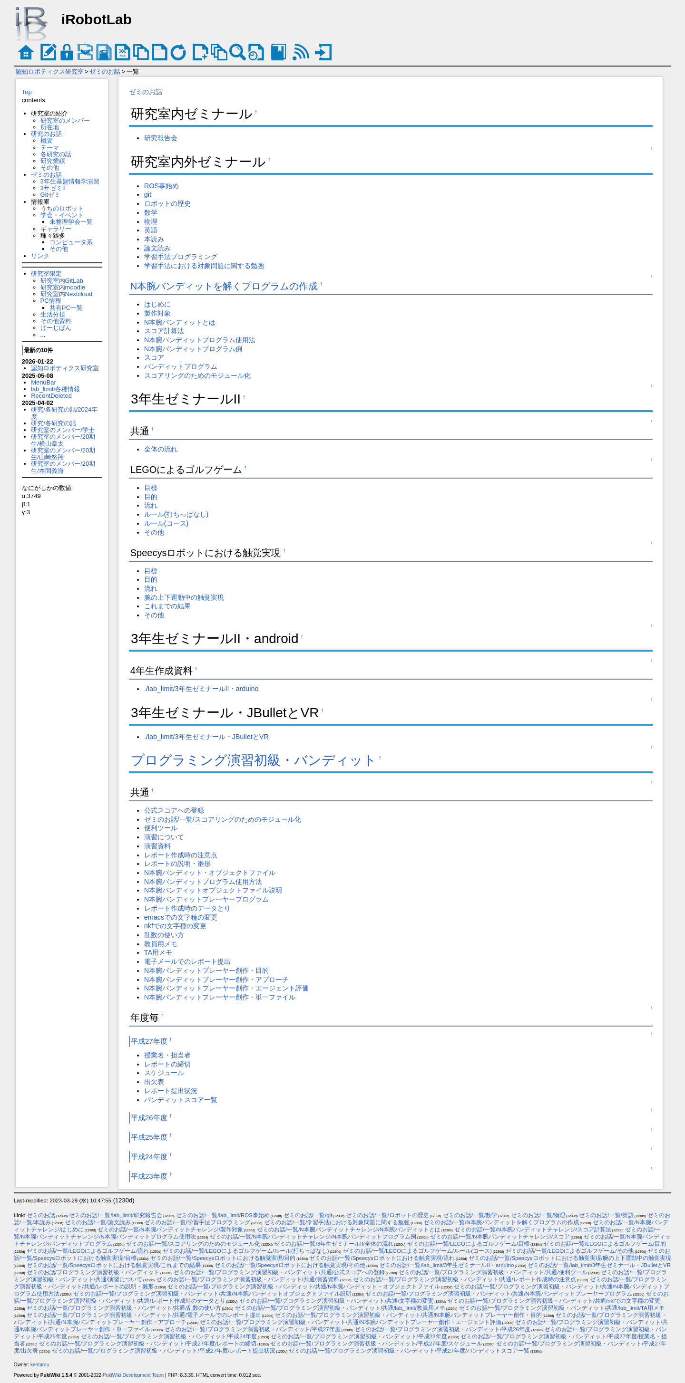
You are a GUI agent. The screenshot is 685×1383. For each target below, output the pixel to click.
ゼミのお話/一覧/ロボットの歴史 (387, 1215)
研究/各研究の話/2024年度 (64, 413)
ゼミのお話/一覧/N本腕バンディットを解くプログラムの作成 (501, 1222)
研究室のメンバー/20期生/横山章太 (63, 440)
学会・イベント (62, 215)
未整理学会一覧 (71, 221)
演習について (164, 837)
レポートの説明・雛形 (177, 863)
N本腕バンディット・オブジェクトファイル (209, 872)
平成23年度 (149, 1176)
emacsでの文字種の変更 (180, 917)
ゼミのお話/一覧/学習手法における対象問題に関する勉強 (337, 1222)
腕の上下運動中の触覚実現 (184, 597)
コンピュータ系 (71, 242)
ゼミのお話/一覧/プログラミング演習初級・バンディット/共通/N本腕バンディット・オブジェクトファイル (303, 1286)
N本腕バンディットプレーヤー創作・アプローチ (216, 979)
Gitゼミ (50, 194)
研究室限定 (46, 273)
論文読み (157, 248)
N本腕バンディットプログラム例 (193, 349)
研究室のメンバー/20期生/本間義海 (63, 467)
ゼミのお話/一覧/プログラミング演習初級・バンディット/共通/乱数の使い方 (124, 1308)
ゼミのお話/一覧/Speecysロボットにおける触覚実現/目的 (223, 1258)
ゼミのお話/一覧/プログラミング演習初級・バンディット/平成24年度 (169, 1336)
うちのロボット (62, 208)
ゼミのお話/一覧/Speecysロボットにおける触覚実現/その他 (290, 1265)
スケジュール (164, 1072)
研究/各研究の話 (53, 423)
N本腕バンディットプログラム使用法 (199, 340)
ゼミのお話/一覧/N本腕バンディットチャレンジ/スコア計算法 (532, 1229)
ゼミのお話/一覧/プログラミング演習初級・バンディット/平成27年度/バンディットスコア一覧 (409, 1351)
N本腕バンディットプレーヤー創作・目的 (206, 970)
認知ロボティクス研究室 (50, 71)
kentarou (39, 1364)
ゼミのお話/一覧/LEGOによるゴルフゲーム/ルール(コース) (417, 1251)
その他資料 (55, 321)
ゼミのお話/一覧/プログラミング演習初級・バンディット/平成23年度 (359, 1336)
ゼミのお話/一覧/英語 (606, 1215)
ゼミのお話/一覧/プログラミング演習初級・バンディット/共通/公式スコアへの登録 (279, 1272)
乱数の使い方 (164, 935)
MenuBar (43, 382)
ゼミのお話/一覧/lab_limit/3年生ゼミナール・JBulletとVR (599, 1265)
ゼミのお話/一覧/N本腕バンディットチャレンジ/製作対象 (170, 1229)
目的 (150, 496)
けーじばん (55, 327)
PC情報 (50, 300)
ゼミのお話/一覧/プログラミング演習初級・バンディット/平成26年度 (442, 1329)
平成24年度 (149, 1156)
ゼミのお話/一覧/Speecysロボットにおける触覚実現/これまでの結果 (114, 1265)
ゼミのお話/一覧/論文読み (97, 1222)
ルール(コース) (166, 523)
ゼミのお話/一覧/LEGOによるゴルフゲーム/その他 (570, 1251)
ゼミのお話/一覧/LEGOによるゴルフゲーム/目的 (604, 1244)
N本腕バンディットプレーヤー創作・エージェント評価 (226, 988)
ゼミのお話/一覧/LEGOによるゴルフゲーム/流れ (88, 1251)
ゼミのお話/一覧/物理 (538, 1215)
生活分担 (52, 314)
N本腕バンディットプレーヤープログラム (206, 899)
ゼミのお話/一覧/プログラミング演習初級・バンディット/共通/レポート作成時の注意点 (464, 1279)
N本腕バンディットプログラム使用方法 (203, 881)
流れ (150, 505)
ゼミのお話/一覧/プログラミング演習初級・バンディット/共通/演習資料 (247, 1279)
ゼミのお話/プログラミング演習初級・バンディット (93, 1272)
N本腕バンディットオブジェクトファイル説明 (213, 890)
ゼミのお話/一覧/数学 (470, 1215)
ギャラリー (55, 228)
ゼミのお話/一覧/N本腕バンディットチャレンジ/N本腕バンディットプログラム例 (313, 1236)
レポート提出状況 (170, 1091)
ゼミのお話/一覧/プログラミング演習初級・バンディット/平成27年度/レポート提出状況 (163, 1351)
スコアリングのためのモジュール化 (197, 375)
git (147, 194)
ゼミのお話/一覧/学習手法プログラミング (197, 1222)
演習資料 (157, 846)
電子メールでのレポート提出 (187, 961)
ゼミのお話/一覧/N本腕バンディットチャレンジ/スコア (500, 1236)
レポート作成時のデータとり (187, 908)
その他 (49, 167)
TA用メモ (158, 952)
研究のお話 (46, 133)
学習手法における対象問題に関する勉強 (204, 265)
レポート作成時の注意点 (180, 855)
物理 (150, 221)
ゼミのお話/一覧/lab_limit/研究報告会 (115, 1215)
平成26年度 (149, 1118)
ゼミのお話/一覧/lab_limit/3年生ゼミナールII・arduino (446, 1265)
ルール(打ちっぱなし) (176, 514)
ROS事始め (161, 186)
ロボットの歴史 (167, 203)
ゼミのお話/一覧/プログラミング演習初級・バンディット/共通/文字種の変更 (336, 1301)
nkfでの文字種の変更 (175, 926)
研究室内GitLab (61, 280)
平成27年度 (149, 1041)
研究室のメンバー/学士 (63, 429)
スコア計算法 (164, 331)
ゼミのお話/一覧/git (308, 1215)
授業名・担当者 (167, 1055)
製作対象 (157, 313)
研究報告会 (160, 138)
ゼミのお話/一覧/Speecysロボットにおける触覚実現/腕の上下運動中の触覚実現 (570, 1258)
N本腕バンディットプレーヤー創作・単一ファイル (219, 997)
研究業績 (52, 160)
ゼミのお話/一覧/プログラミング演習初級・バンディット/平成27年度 (252, 1329)
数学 (150, 212)
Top (27, 92)
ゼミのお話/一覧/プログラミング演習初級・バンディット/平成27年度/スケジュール (376, 1343)
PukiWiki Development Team (133, 1375)
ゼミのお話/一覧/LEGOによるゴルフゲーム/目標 (468, 1244)
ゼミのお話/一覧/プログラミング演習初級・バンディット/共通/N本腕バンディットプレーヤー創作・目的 (408, 1315)
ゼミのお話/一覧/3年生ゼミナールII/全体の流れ (333, 1244)
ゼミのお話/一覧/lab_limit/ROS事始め (223, 1215)
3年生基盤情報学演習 (69, 181)
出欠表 (154, 1081)
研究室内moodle (62, 287)
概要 (46, 140)
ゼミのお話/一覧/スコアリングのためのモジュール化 (222, 819)
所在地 (49, 127)
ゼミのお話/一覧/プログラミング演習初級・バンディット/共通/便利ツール (493, 1272)
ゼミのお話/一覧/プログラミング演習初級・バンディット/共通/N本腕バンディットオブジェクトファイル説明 (212, 1294)
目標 (150, 487)
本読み (154, 239)
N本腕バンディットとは (179, 322)
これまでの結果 (167, 606)
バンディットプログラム (180, 366)
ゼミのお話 (104, 71)
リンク (40, 255)
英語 (150, 230)
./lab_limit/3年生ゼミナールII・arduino (201, 688)
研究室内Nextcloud (66, 294)
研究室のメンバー (65, 120)
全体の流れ (160, 449)
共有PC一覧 (66, 307)
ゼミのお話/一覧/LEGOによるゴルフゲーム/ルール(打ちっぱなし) (246, 1251)
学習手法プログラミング (180, 256)
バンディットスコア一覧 (180, 1100)
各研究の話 (55, 154)
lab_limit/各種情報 (55, 389)
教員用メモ (160, 944)
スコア (154, 357)
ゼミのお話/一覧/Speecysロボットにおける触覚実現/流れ (382, 1258)
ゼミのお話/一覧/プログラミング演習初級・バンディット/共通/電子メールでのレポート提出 (144, 1315)
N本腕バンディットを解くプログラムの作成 (224, 286)
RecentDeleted (51, 395)
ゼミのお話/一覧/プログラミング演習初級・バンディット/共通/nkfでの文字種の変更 (553, 1301)
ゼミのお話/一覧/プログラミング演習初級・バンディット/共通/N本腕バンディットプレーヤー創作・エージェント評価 (350, 1322)
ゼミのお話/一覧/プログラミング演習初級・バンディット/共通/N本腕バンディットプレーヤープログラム (498, 1294)
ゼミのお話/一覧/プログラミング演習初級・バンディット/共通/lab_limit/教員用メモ (340, 1308)
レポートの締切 (167, 1064)
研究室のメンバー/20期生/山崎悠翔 (63, 454)
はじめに (157, 304)
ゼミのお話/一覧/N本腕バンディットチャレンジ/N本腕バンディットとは (348, 1229)
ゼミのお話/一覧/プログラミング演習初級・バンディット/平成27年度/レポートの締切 (148, 1343)
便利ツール (160, 828)
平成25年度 (149, 1137)
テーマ (49, 147)
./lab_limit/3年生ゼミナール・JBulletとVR (206, 736)
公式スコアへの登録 (174, 810)
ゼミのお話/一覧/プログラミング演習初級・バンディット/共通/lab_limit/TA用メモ (562, 1308)
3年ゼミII (53, 188)
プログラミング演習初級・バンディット (254, 760)
